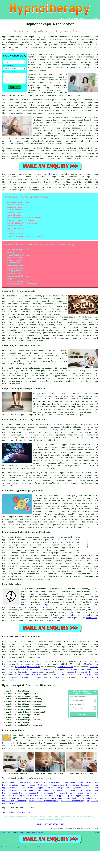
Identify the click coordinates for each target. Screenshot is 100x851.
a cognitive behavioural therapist (80, 672)
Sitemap (3, 832)
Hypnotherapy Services (77, 785)
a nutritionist (59, 675)
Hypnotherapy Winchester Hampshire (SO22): (24, 37)
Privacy (96, 832)
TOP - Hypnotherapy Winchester (17, 812)
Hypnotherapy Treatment (14, 801)
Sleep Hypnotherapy (20, 782)
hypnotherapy (56, 100)
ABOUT (76, 18)
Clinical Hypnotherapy (72, 801)
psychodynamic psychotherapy (49, 677)
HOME (63, 18)
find (10, 641)
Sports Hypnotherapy (51, 796)
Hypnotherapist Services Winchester (29, 685)
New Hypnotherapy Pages (16, 832)
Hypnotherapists (27, 793)
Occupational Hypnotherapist (37, 788)
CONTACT (83, 18)
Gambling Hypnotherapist (46, 782)
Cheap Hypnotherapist (55, 790)
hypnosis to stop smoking (66, 542)
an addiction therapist (82, 669)
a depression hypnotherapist (29, 672)
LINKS (69, 18)
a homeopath (88, 677)
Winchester (53, 174)
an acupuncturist (26, 675)
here (48, 607)
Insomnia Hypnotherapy (58, 798)
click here (91, 618)
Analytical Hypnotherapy (50, 785)
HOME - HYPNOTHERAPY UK (50, 824)
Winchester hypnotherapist (27, 537)
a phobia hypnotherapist (27, 667)
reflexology (87, 664)
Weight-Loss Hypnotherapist (73, 788)
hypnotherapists (19, 156)
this (73, 615)
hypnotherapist (74, 139)
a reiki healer (65, 667)
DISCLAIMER (93, 18)
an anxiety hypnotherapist (40, 669)
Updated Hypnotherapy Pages (35, 832)
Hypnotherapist (27, 785)
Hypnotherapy (76, 790)
